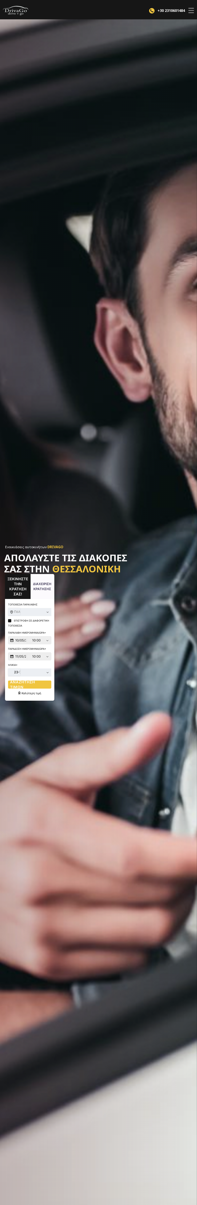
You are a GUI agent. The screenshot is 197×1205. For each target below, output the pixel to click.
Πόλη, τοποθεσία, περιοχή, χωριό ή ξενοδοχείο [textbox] (48, 602)
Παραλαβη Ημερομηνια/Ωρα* (27, 617)
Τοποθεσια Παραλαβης (22, 594)
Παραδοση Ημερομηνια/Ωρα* (27, 633)
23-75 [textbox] (18, 657)
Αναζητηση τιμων (45, 669)
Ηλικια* (13, 649)
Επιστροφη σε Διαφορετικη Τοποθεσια (36, 610)
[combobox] (45, 602)
